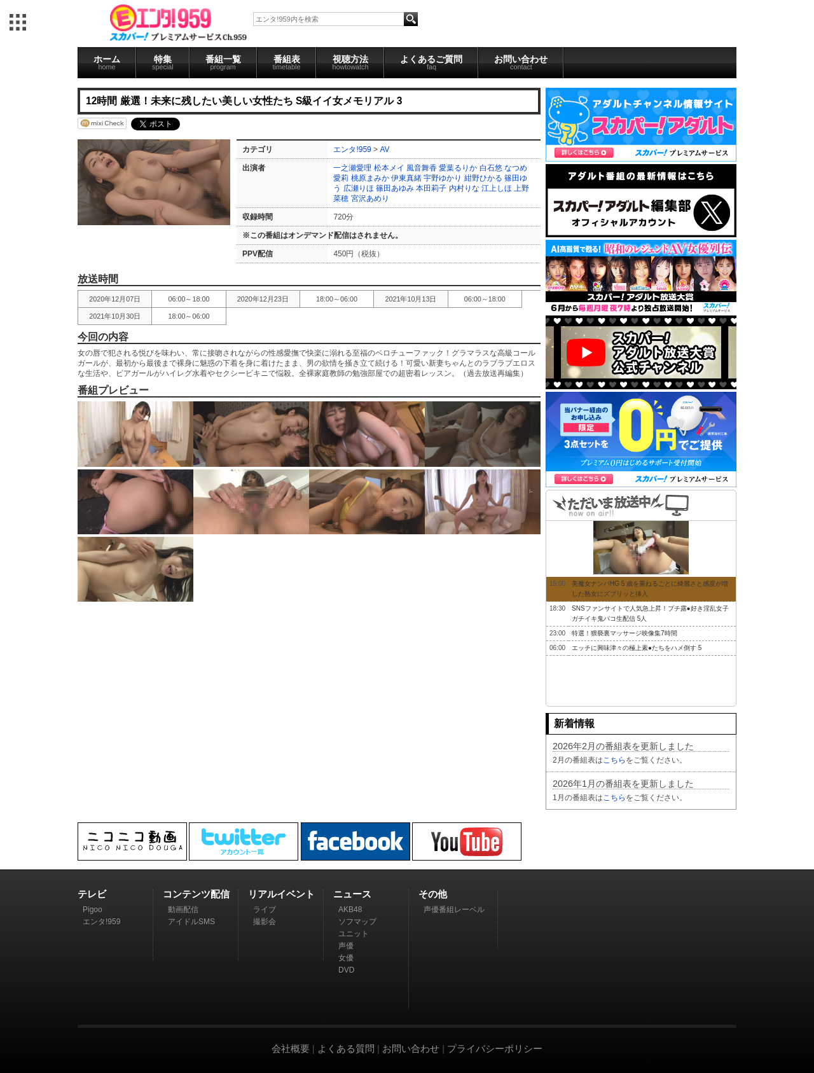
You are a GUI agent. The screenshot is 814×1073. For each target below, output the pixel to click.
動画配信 (183, 909)
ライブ (264, 909)
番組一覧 (223, 62)
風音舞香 (421, 167)
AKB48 (350, 909)
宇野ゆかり (443, 178)
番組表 (287, 62)
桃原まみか (370, 178)
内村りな (464, 188)
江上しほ (496, 188)
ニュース (352, 894)
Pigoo (92, 909)
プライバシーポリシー (494, 1048)
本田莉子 (431, 188)
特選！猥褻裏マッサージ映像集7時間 (624, 633)
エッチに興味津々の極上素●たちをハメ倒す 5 (636, 647)
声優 (346, 945)
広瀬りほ (358, 188)
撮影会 (264, 921)
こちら (614, 760)
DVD (346, 970)
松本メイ (389, 167)
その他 (432, 894)
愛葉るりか (458, 167)
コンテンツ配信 (196, 894)
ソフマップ (357, 921)
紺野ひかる (483, 178)
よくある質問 (346, 1048)
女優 (346, 957)
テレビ (92, 894)
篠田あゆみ (395, 188)
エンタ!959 (352, 149)
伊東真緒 (406, 178)
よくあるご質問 (431, 62)
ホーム (106, 62)
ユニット (353, 933)
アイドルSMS (191, 921)
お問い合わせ (521, 62)
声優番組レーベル (454, 909)
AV (384, 149)
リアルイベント (281, 894)
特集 (163, 62)
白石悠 (490, 167)
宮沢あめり (370, 198)
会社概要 (291, 1048)
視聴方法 (350, 62)
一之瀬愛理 (352, 167)
